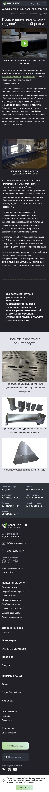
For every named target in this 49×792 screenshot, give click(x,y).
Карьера (7, 700)
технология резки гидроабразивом (18, 77)
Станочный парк (20, 9)
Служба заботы (12, 692)
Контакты (8, 728)
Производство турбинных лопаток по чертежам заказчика (24, 430)
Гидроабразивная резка (13, 591)
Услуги (6, 9)
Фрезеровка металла (12, 609)
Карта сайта (7, 572)
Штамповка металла (11, 600)
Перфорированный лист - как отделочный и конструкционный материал (24, 387)
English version (9, 733)
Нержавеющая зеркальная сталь (24, 469)
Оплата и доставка (14, 648)
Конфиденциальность (12, 568)
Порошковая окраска (12, 617)
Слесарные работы (11, 613)
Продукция (9, 640)
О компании (9, 711)
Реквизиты (7, 720)
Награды (6, 716)
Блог (5, 684)
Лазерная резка (9, 587)
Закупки (7, 665)
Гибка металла (9, 596)
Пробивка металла (11, 604)
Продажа (7, 656)
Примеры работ (12, 676)
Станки (5, 632)
